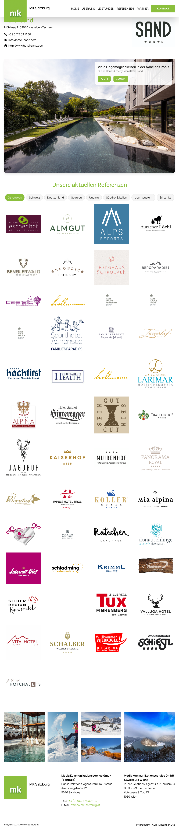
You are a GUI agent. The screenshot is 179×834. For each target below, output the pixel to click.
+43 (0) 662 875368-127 (82, 801)
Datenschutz (166, 824)
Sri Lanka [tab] (165, 197)
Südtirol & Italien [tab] (116, 197)
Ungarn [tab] (94, 197)
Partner (143, 9)
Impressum (143, 824)
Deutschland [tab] (55, 197)
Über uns (88, 9)
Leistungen (106, 9)
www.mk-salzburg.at (29, 824)
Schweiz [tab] (34, 197)
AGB (154, 824)
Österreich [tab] (15, 197)
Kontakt (163, 8)
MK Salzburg (39, 8)
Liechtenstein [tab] (143, 197)
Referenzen (125, 9)
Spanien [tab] (76, 197)
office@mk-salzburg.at (85, 805)
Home (75, 9)
